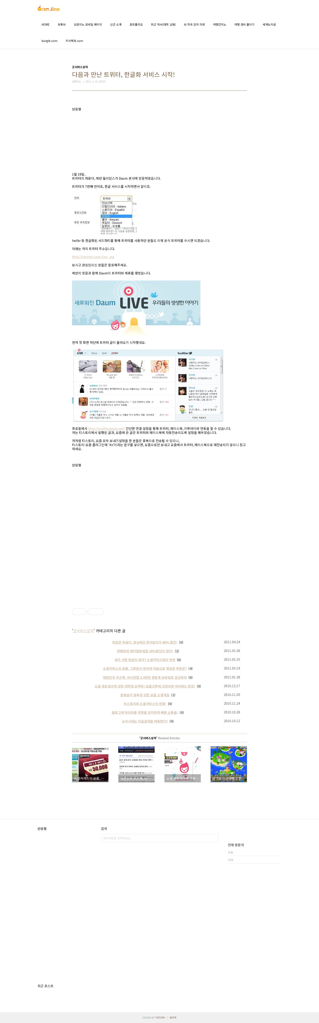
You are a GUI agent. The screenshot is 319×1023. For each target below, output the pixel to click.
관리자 (173, 1017)
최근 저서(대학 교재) (163, 24)
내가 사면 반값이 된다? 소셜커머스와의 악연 (145, 659)
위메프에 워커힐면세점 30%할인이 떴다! (145, 651)
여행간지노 (219, 24)
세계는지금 (269, 24)
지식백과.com (74, 41)
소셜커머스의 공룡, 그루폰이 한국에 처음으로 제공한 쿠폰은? (145, 668)
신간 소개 (115, 24)
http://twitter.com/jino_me (93, 256)
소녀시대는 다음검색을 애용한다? (145, 721)
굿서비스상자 (83, 630)
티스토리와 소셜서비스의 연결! (145, 703)
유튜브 (62, 24)
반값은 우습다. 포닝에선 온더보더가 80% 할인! (144, 642)
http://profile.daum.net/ (106, 428)
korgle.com (49, 41)
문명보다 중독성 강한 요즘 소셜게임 (144, 694)
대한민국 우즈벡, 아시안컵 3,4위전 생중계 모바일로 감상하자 (145, 677)
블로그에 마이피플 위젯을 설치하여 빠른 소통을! (145, 712)
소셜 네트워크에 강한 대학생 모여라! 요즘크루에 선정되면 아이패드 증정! (145, 686)
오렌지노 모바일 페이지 (88, 24)
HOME (46, 24)
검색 (214, 838)
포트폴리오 (136, 24)
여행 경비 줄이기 (244, 24)
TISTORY (160, 1017)
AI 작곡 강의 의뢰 (194, 24)
